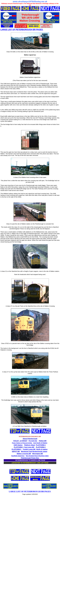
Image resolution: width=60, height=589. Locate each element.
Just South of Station (40, 443)
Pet (22, 458)
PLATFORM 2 (41, 445)
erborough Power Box (31, 458)
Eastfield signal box (18, 456)
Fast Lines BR (29, 447)
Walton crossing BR (24, 453)
